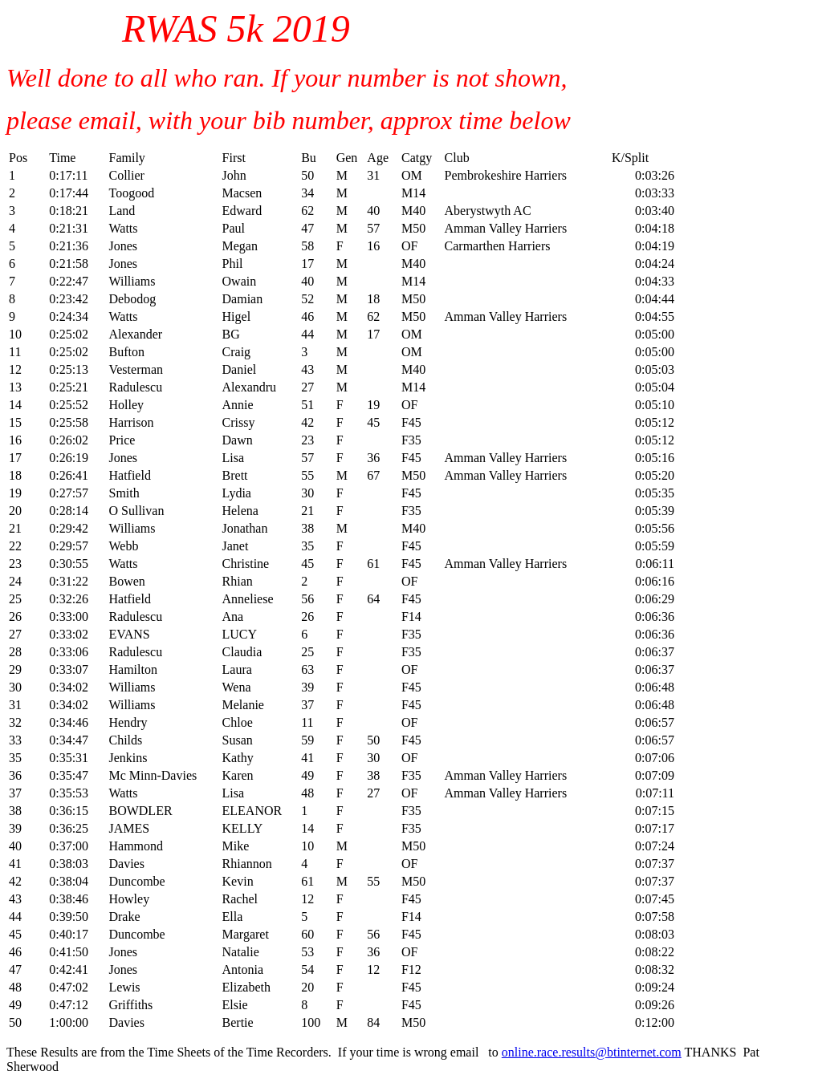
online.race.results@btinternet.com (592, 1052)
